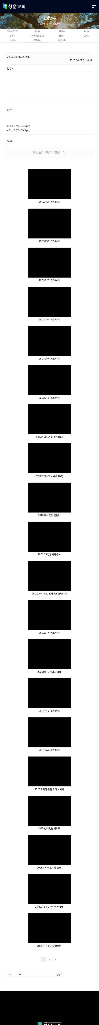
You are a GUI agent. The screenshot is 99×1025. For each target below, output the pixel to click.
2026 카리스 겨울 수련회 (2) (49, 437)
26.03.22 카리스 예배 (49, 280)
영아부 (37, 31)
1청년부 (12, 40)
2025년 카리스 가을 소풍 (49, 867)
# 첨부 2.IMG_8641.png (18, 130)
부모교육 (62, 40)
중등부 (62, 36)
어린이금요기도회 (37, 36)
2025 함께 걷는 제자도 (49, 828)
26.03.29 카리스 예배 (49, 241)
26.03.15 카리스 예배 (49, 319)
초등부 (12, 36)
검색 (58, 975)
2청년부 (56, 23)
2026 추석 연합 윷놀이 (49, 515)
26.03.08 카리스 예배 (49, 358)
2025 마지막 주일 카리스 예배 (49, 789)
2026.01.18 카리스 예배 (49, 672)
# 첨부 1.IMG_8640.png (18, 126)
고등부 (86, 36)
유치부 (62, 31)
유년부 (86, 31)
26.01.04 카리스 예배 (49, 750)
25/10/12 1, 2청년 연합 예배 (49, 907)
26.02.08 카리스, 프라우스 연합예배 (49, 593)
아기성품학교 (12, 31)
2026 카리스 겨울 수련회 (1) (49, 476)
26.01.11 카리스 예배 (49, 711)
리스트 (9, 110)
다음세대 (43, 23)
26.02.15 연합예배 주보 (49, 554)
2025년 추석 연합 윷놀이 (49, 946)
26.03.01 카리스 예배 (49, 398)
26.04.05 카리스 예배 (49, 202)
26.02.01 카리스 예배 (49, 632)
